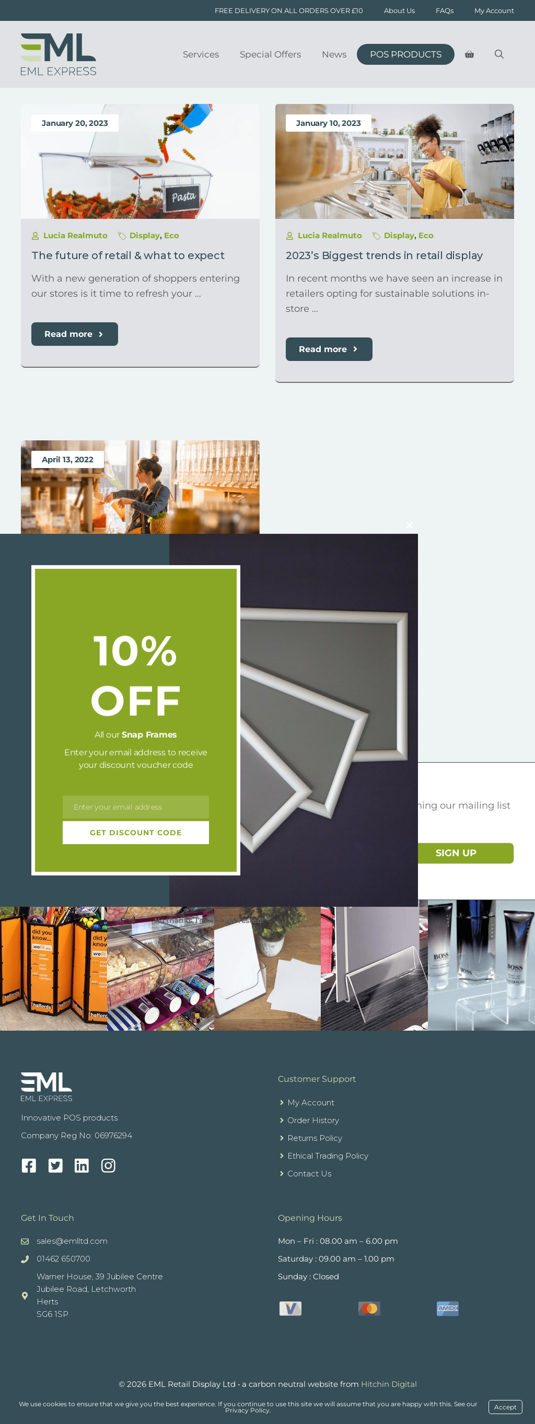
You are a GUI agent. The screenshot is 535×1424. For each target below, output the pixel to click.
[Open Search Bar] (499, 54)
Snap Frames (149, 735)
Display (145, 235)
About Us (399, 10)
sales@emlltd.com (72, 1241)
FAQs (444, 10)
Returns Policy (314, 1138)
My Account (494, 10)
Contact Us (309, 1173)
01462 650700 (63, 1259)
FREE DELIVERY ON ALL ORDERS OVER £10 (289, 10)
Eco (171, 235)
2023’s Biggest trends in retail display (384, 255)
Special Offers (270, 54)
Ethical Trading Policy (327, 1156)
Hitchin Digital (389, 1384)
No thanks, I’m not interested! (209, 920)
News (334, 54)
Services (201, 54)
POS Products (405, 54)
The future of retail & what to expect (128, 255)
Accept (505, 1407)
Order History (313, 1120)
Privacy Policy (247, 1410)
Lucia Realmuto (75, 235)
